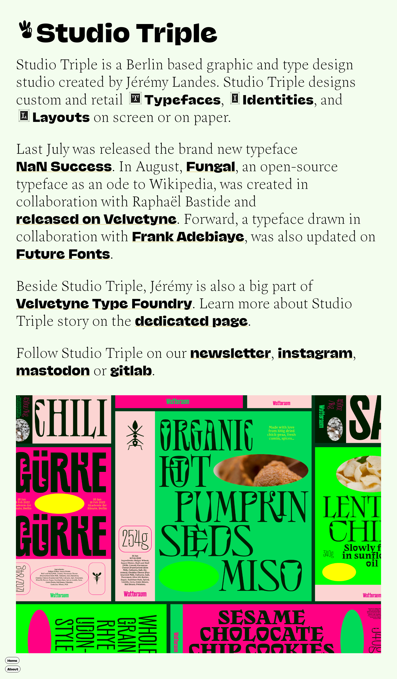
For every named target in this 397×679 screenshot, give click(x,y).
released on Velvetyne (96, 218)
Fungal (210, 165)
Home (12, 660)
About (12, 669)
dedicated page (191, 320)
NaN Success (64, 165)
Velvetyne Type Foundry (104, 302)
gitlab (131, 369)
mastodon (53, 369)
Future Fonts (63, 253)
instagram (315, 352)
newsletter (230, 352)
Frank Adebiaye (188, 235)
